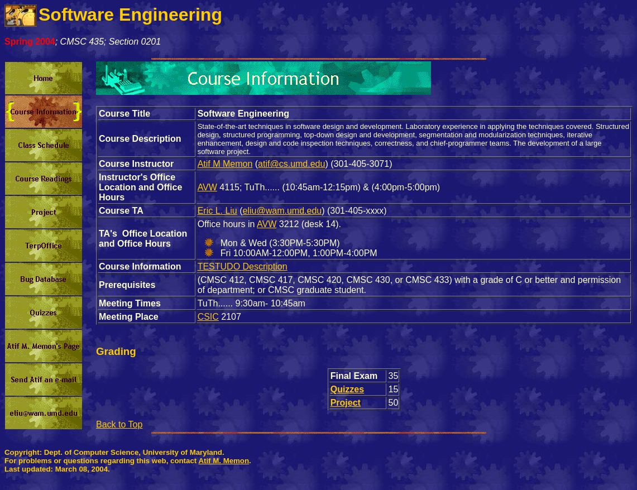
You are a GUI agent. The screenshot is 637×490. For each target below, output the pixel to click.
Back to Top (119, 424)
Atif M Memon (225, 164)
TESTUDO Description (243, 266)
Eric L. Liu (217, 210)
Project (346, 402)
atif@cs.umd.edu (291, 164)
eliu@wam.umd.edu (282, 210)
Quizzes (347, 389)
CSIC (208, 316)
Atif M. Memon (223, 461)
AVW (207, 187)
